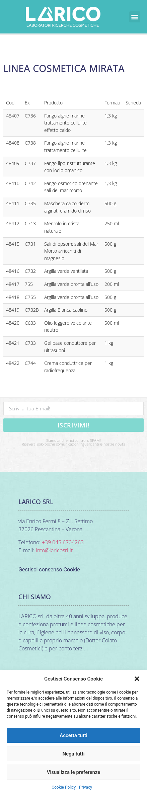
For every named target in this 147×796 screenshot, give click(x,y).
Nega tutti (73, 754)
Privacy (85, 787)
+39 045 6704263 (63, 542)
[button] (137, 678)
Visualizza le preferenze (73, 772)
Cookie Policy (64, 787)
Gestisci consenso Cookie (49, 569)
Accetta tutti (73, 735)
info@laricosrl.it (54, 550)
